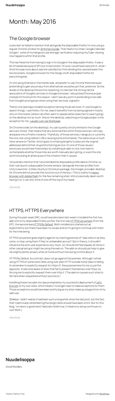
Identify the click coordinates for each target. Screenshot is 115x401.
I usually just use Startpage (45, 121)
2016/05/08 (14, 187)
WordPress (104, 393)
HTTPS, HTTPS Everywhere (36, 210)
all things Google (49, 49)
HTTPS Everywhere (81, 221)
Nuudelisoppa (15, 5)
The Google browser (29, 38)
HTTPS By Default (43, 224)
